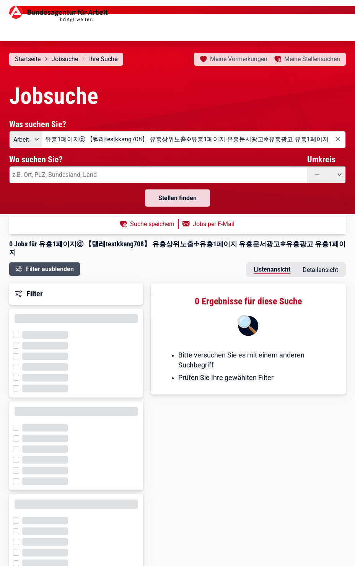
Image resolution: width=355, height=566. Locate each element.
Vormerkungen (238, 59)
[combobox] (194, 139)
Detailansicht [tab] (320, 269)
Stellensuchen (312, 59)
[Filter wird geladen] (18, 334)
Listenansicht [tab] (272, 269)
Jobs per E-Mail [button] (213, 224)
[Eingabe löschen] (337, 139)
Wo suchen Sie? (36, 159)
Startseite (28, 59)
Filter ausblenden (50, 269)
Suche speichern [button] (152, 224)
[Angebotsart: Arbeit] (25, 139)
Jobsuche (65, 59)
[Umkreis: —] (326, 174)
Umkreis (321, 159)
